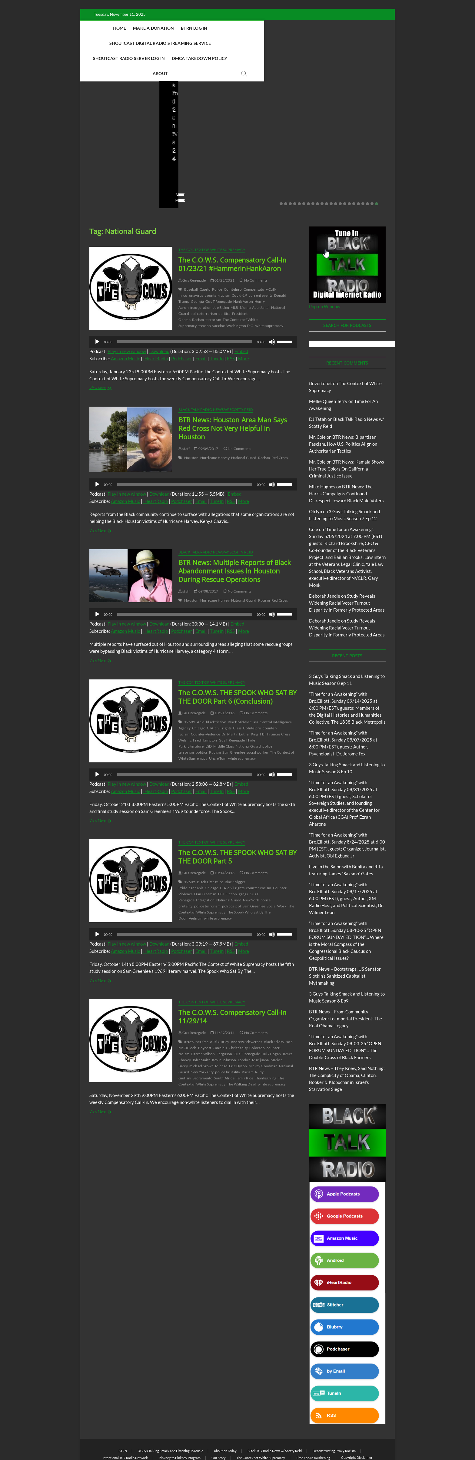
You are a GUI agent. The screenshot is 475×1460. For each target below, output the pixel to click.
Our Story (218, 1428)
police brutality (227, 1042)
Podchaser (181, 328)
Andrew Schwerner (246, 1011)
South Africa (224, 1048)
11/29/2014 (222, 1002)
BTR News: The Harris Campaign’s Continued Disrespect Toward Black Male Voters (346, 463)
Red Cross (279, 427)
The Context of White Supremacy (211, 219)
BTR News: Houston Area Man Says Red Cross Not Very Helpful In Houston (232, 398)
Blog (91, 105)
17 (353, 173)
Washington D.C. (240, 295)
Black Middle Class (243, 692)
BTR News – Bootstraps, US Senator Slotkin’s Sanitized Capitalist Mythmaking (197, 132)
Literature (196, 716)
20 (367, 173)
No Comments (101, 161)
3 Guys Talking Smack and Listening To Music (170, 1421)
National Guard (244, 427)
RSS (231, 328)
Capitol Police (211, 259)
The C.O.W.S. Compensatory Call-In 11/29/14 (232, 986)
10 (322, 173)
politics (224, 283)
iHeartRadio (155, 328)
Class (237, 698)
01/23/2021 (222, 250)
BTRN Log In (205, 28)
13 (335, 173)
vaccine (218, 295)
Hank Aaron (243, 271)
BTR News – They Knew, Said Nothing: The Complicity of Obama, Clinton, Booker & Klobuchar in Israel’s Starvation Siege (355, 124)
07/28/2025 (352, 153)
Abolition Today (225, 1421)
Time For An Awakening (313, 1428)
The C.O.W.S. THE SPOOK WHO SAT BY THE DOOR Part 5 (237, 826)
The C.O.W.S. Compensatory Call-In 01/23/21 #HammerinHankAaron (232, 234)
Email (201, 328)
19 (362, 173)
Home (130, 28)
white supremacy (269, 295)
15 (344, 173)
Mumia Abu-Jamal (255, 277)
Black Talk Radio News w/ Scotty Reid (215, 379)
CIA (210, 698)
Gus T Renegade (218, 271)
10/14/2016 (222, 843)
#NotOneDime (196, 1011)
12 (331, 173)
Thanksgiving (265, 1048)
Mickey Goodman (262, 1036)
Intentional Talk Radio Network (125, 1428)
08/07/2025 (273, 153)
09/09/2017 (206, 418)
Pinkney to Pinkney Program (180, 1428)
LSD (208, 716)
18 (358, 173)
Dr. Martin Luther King (239, 704)
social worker (258, 722)
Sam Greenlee (233, 722)
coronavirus (193, 265)
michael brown (201, 1036)
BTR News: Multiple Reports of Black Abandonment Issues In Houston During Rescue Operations (234, 541)
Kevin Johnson (224, 1030)
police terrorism (204, 283)
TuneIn (217, 328)
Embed (241, 321)
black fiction (216, 692)
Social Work (276, 876)
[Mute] (272, 312)
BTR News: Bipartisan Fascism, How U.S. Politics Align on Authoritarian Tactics (343, 414)
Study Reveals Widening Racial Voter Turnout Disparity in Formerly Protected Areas (347, 573)
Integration (205, 870)
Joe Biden (221, 277)
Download (159, 321)
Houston (191, 427)
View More (99, 170)
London (244, 1030)
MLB (234, 277)
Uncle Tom (218, 728)
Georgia (197, 271)
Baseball (191, 259)
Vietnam (195, 888)
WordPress (212, 1440)
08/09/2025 (195, 153)
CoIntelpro (233, 259)
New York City (202, 1042)
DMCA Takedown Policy (254, 43)
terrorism (213, 289)
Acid (200, 692)
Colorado (257, 1018)
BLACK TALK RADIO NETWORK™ (121, 1439)
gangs (243, 864)
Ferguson (224, 1024)
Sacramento (202, 1048)
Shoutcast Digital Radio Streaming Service (276, 28)
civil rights (223, 698)
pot (238, 876)
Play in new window (127, 321)
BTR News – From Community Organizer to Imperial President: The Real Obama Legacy (275, 128)
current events (261, 265)
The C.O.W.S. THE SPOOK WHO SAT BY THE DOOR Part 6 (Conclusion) (237, 666)
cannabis (196, 858)
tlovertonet (320, 353)
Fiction (231, 864)
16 (349, 173)
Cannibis (220, 1018)
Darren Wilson (203, 1024)
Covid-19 (239, 265)
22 (376, 173)
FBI (263, 704)
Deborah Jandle (324, 566)
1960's (189, 692)
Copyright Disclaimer (356, 1427)
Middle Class (223, 716)
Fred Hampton (205, 710)
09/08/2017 (206, 561)
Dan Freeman (205, 864)
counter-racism (217, 265)
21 (372, 173)
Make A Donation (164, 28)
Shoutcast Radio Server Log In (183, 43)
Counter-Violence (205, 704)
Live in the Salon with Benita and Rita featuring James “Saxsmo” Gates (116, 132)
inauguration (200, 277)
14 (340, 173)
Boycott (204, 1018)
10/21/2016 (222, 683)
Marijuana (260, 1030)
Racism (198, 289)
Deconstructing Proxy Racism (334, 1421)
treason (204, 295)
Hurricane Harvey (215, 427)
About (296, 43)
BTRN (122, 1421)
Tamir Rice (244, 1048)
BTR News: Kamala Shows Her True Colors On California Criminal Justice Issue (346, 438)
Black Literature (210, 852)
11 (326, 173)
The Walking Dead (241, 1054)
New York (251, 870)
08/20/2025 (125, 153)
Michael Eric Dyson (231, 1036)
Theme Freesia (189, 1440)
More (243, 328)
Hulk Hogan (271, 1024)
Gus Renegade (192, 250)
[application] (193, 312)
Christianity (238, 1018)
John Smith (201, 1030)
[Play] (97, 312)
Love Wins (98, 153)
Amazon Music (125, 328)
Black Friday (274, 1011)
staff (172, 153)
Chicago (198, 698)
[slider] (184, 311)
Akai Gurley (219, 1011)
